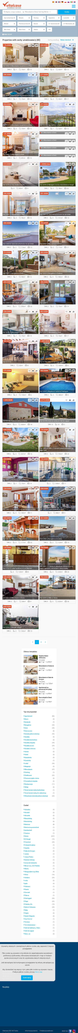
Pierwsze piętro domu (32, 776)
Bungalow (28, 725)
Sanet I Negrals (30, 910)
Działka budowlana (31, 739)
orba (26, 876)
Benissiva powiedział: (32, 824)
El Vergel (28, 836)
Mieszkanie (28, 768)
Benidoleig (28, 818)
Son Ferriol (28, 913)
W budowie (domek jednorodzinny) (36, 794)
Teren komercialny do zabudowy (35, 791)
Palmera (27, 881)
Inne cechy (7, 34)
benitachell (28, 827)
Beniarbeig (28, 816)
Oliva (26, 870)
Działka (27, 736)
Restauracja (29, 782)
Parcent (27, 887)
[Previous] (33, 642)
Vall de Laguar (29, 924)
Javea (27, 850)
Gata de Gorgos (30, 847)
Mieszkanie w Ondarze (46, 666)
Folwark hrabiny (30, 841)
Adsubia (27, 807)
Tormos (27, 916)
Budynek (27, 722)
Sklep (26, 785)
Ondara (27, 873)
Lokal (26, 762)
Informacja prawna (31, 1024)
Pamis (27, 884)
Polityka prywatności (46, 1024)
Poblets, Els (28, 899)
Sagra (27, 907)
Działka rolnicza (30, 748)
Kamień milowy (30, 856)
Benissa (27, 821)
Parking (27, 771)
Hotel (26, 753)
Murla (26, 864)
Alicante (27, 813)
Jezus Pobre (29, 853)
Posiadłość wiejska (31, 779)
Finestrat (27, 839)
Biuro (26, 719)
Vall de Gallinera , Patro (32, 922)
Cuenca (27, 830)
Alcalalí (27, 810)
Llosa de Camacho (31, 859)
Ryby (26, 904)
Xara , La (27, 927)
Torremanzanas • (30, 919)
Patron (27, 890)
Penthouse (28, 773)
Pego (26, 896)
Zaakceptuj (27, 978)
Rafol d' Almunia (30, 902)
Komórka (28, 759)
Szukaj (67, 12)
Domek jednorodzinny (32, 733)
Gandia (27, 844)
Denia (26, 833)
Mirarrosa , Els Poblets (32, 861)
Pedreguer (28, 893)
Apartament (28, 716)
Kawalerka (28, 756)
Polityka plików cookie (39, 1027)
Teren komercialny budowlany (34, 788)
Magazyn (28, 765)
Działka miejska (30, 742)
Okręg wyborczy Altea (32, 867)
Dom (26, 728)
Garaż (27, 751)
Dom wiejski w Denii (45, 698)
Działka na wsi (29, 745)
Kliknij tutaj (38, 972)
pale (26, 879)
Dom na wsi (28, 731)
